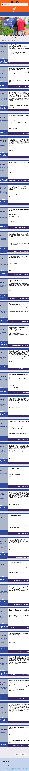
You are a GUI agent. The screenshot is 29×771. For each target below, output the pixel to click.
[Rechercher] (14, 4)
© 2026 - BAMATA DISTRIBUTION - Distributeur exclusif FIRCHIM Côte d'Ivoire (14, 769)
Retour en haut (21, 754)
